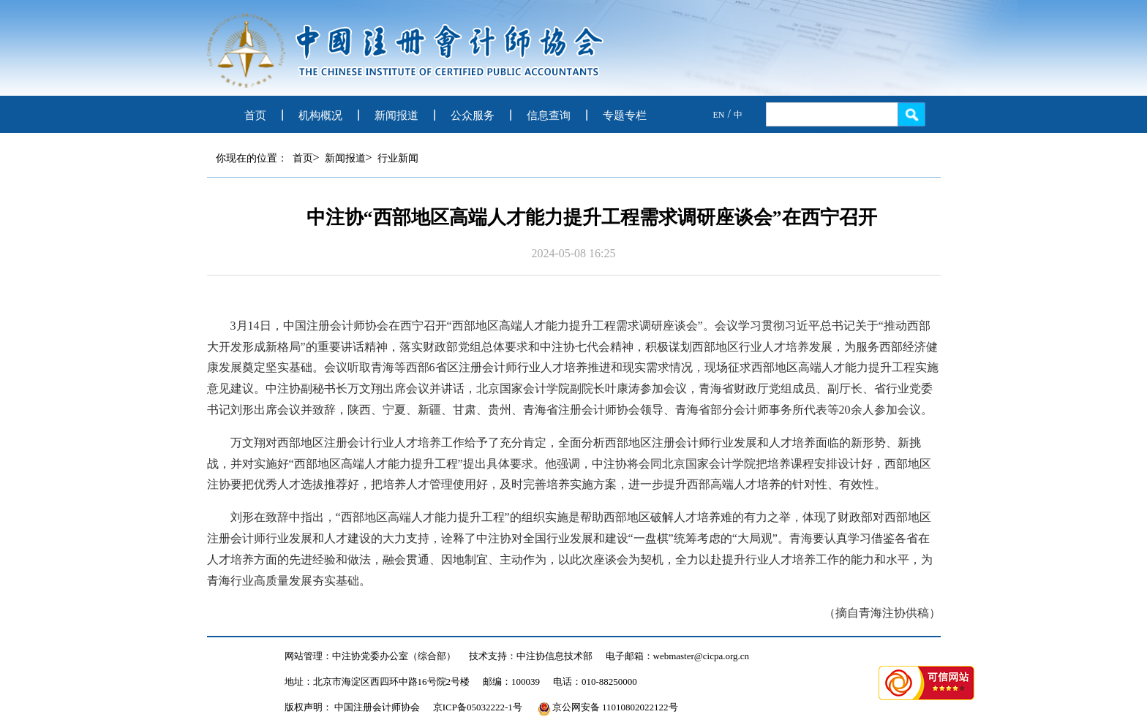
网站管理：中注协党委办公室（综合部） (370, 655)
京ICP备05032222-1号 (477, 707)
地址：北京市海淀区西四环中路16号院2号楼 (377, 681)
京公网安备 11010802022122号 (608, 707)
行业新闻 (397, 158)
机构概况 (320, 115)
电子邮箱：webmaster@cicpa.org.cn (678, 655)
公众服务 (472, 115)
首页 (255, 115)
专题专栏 (625, 115)
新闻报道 (396, 115)
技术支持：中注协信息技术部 (531, 655)
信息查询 (549, 115)
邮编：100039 (511, 681)
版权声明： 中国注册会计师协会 (352, 707)
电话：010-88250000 (595, 681)
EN (719, 115)
